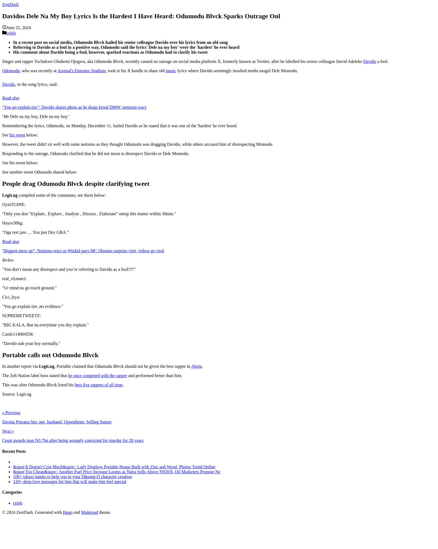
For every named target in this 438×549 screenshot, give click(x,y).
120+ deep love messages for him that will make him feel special (69, 481)
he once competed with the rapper (97, 375)
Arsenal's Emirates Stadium (82, 70)
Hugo (68, 512)
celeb (11, 33)
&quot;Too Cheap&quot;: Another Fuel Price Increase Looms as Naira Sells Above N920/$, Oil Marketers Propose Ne (116, 471)
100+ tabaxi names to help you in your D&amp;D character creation (72, 476)
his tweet (17, 135)
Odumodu (11, 70)
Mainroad (89, 512)
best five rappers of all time (99, 385)
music (171, 70)
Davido (369, 61)
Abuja (196, 366)
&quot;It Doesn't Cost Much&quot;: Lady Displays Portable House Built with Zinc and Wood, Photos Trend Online (114, 467)
